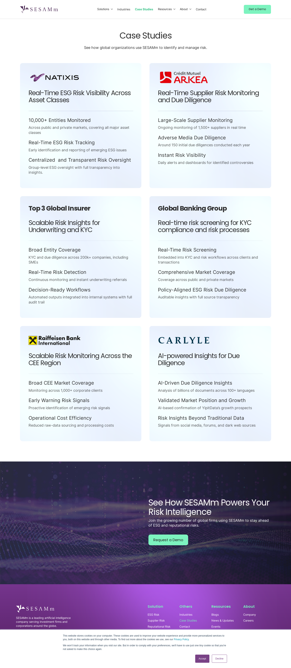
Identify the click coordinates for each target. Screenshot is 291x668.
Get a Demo (257, 9)
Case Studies (144, 9)
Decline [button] (219, 658)
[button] (105, 9)
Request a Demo (168, 539)
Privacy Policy (181, 639)
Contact (201, 9)
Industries (123, 9)
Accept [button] (202, 658)
